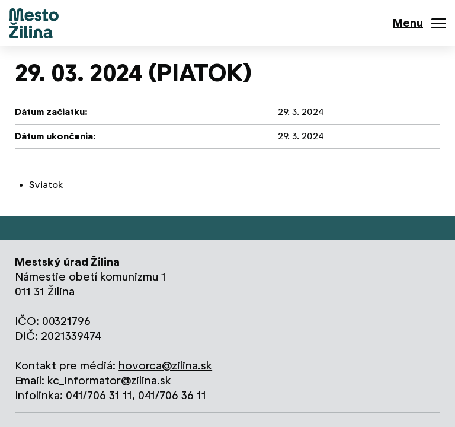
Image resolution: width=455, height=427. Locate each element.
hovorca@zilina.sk (165, 365)
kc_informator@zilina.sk (109, 380)
